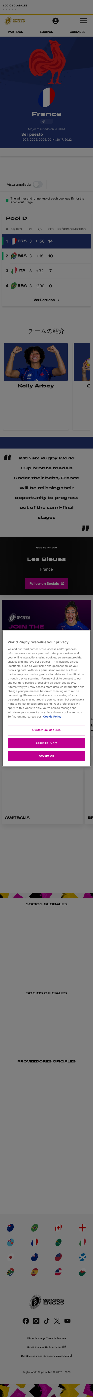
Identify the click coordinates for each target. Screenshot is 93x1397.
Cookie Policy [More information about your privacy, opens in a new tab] (52, 716)
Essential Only (46, 742)
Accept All (46, 755)
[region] (46, 698)
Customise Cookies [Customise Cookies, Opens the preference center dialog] (46, 730)
